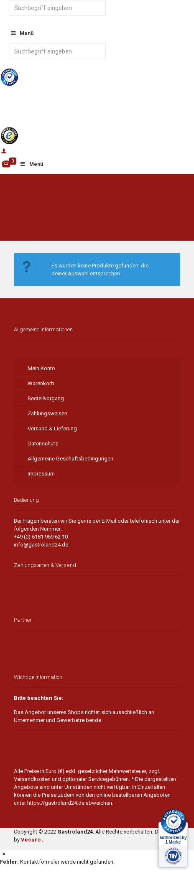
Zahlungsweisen (47, 413)
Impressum (41, 473)
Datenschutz (43, 443)
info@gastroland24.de (41, 545)
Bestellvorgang (46, 398)
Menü (31, 164)
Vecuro (31, 839)
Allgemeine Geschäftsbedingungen (70, 458)
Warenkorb (41, 383)
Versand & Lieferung (52, 428)
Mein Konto (41, 368)
